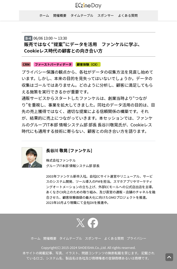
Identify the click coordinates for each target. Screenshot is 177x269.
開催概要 (59, 15)
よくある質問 (128, 15)
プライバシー (136, 238)
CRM (26, 64)
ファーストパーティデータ (53, 64)
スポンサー (106, 15)
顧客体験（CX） (88, 64)
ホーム (44, 15)
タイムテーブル (81, 15)
